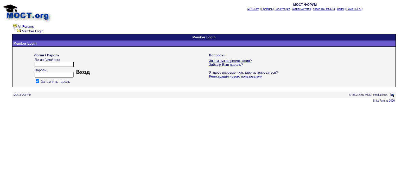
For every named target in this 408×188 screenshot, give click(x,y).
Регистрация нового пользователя (236, 76)
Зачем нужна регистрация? (230, 61)
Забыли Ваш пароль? (226, 65)
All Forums (26, 26)
